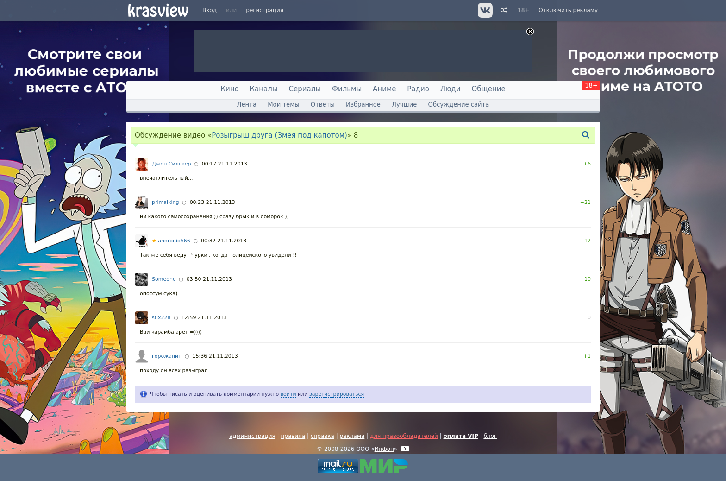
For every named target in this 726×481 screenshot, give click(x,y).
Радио (418, 89)
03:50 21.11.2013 (209, 279)
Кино (229, 89)
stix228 (161, 318)
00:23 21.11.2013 (212, 202)
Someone (164, 279)
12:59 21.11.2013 (204, 318)
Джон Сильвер (171, 164)
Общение (489, 89)
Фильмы (347, 89)
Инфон (384, 449)
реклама (352, 436)
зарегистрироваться (336, 394)
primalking (165, 202)
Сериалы (305, 89)
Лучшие (404, 104)
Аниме (384, 89)
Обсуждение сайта (458, 104)
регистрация (264, 10)
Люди (450, 89)
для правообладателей (404, 436)
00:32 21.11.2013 (223, 241)
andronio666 (171, 241)
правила (293, 436)
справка (322, 436)
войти (288, 394)
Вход (209, 10)
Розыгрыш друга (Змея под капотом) (279, 135)
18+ (523, 10)
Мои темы (283, 104)
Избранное (363, 104)
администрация (252, 436)
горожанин (167, 356)
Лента (247, 104)
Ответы (323, 104)
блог (490, 436)
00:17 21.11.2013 (224, 164)
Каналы (263, 89)
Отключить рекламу (568, 10)
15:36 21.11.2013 (215, 356)
